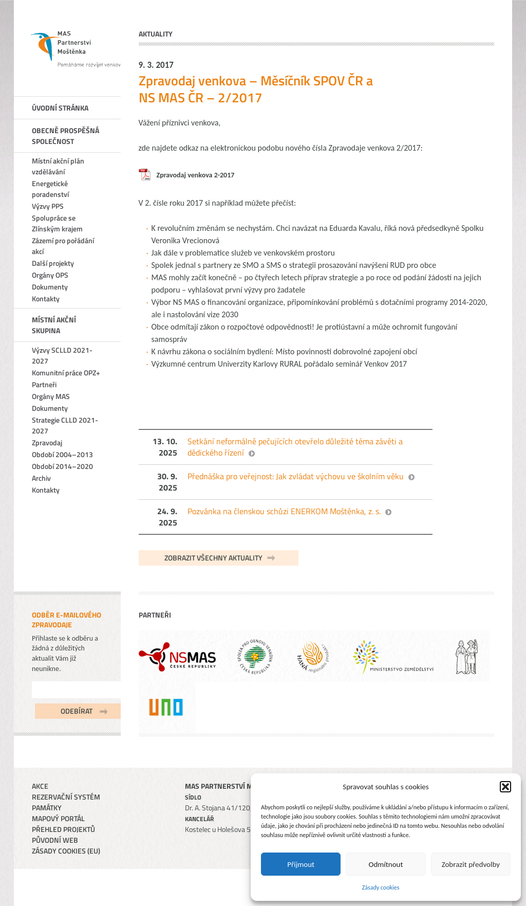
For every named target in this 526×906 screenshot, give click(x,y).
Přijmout (300, 864)
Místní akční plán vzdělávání (58, 166)
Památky (47, 807)
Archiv (41, 478)
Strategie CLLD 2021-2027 (65, 425)
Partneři (44, 384)
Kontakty (46, 298)
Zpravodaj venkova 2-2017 (196, 175)
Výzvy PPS (48, 206)
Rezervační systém (66, 796)
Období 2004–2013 (62, 454)
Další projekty (53, 263)
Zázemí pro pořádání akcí (63, 246)
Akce (40, 786)
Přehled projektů (63, 829)
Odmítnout (386, 864)
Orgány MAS (51, 396)
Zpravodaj (47, 442)
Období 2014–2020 (62, 466)
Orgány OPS (50, 274)
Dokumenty (50, 286)
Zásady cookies (381, 887)
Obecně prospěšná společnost (65, 136)
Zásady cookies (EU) (66, 850)
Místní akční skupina (54, 325)
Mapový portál (58, 818)
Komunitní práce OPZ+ (66, 372)
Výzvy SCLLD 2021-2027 (62, 355)
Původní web (55, 840)
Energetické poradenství (50, 189)
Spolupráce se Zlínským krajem (57, 223)
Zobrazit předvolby (471, 864)
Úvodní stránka (60, 107)
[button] (505, 787)
